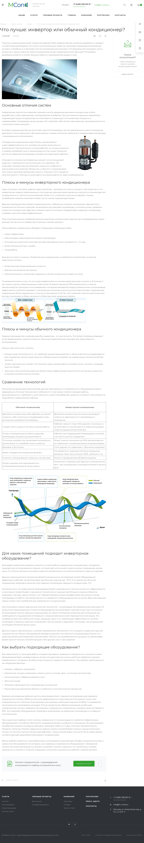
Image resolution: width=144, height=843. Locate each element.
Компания (69, 796)
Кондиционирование (40, 805)
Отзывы (67, 805)
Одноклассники (75, 824)
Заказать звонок (79, 6)
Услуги (5, 796)
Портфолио (92, 796)
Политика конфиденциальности (108, 835)
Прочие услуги (8, 811)
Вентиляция (37, 801)
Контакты (91, 806)
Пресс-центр (93, 801)
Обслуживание (8, 805)
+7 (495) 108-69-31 (82, 4)
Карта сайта (86, 835)
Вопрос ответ (69, 808)
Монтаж (5, 801)
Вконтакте (69, 824)
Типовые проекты (41, 796)
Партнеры (68, 801)
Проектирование (9, 808)
